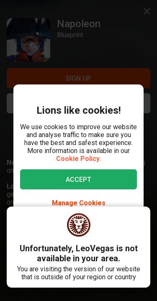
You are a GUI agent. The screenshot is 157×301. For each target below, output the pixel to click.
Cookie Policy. (78, 159)
